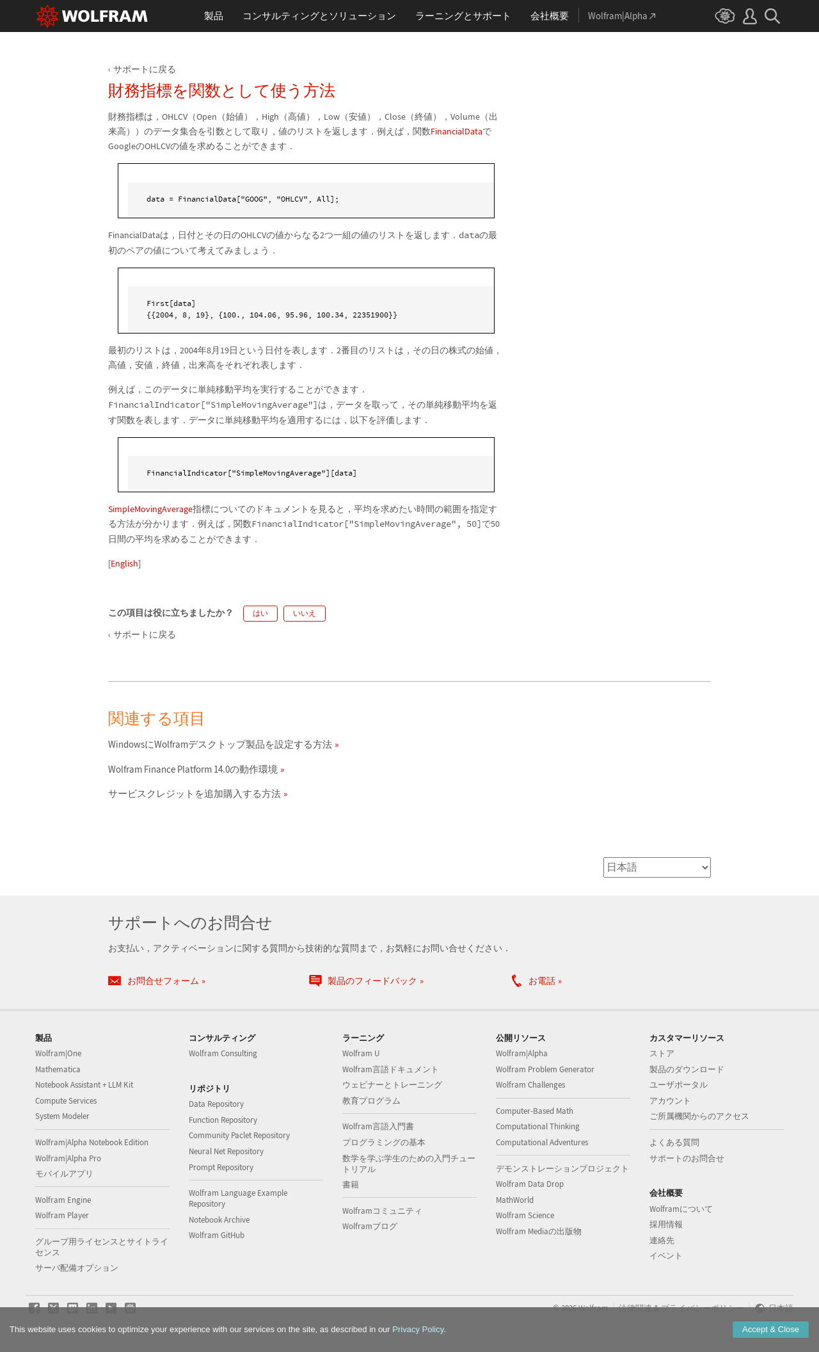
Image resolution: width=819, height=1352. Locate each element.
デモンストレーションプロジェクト (562, 1168)
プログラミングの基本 (383, 1142)
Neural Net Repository (226, 1151)
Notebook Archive (219, 1219)
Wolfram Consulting (223, 1053)
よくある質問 (674, 1142)
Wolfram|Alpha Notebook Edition (91, 1142)
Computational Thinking (538, 1126)
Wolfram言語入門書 (378, 1126)
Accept (770, 1329)
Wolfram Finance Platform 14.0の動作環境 (193, 769)
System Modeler (62, 1116)
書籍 (350, 1184)
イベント (666, 1255)
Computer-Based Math (534, 1111)
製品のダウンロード (686, 1069)
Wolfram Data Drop (530, 1184)
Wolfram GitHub (216, 1235)
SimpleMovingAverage (150, 509)
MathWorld (515, 1200)
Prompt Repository (221, 1167)
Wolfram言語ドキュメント (390, 1069)
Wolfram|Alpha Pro (68, 1158)
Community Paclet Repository (239, 1135)
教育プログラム (371, 1100)
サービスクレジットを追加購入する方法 (194, 793)
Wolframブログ (369, 1226)
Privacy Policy (417, 1329)
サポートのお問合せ (686, 1158)
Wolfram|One (58, 1053)
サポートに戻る (144, 69)
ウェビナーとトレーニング (392, 1084)
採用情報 (666, 1224)
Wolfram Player (62, 1215)
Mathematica (58, 1069)
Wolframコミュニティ (382, 1210)
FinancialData (456, 131)
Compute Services (66, 1100)
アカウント (670, 1100)
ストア (661, 1053)
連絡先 (661, 1240)
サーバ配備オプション (76, 1267)
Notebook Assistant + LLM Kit (84, 1084)
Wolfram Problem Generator (545, 1069)
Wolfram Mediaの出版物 (539, 1231)
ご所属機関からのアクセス (699, 1116)
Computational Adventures (542, 1142)
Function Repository (223, 1120)
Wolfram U (360, 1053)
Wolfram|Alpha (522, 1053)
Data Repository (216, 1103)
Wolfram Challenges (530, 1084)
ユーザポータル (678, 1084)
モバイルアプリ (64, 1173)
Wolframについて (681, 1208)
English (124, 563)
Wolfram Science (525, 1215)
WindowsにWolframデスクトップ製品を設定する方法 (220, 744)
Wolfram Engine (63, 1200)
